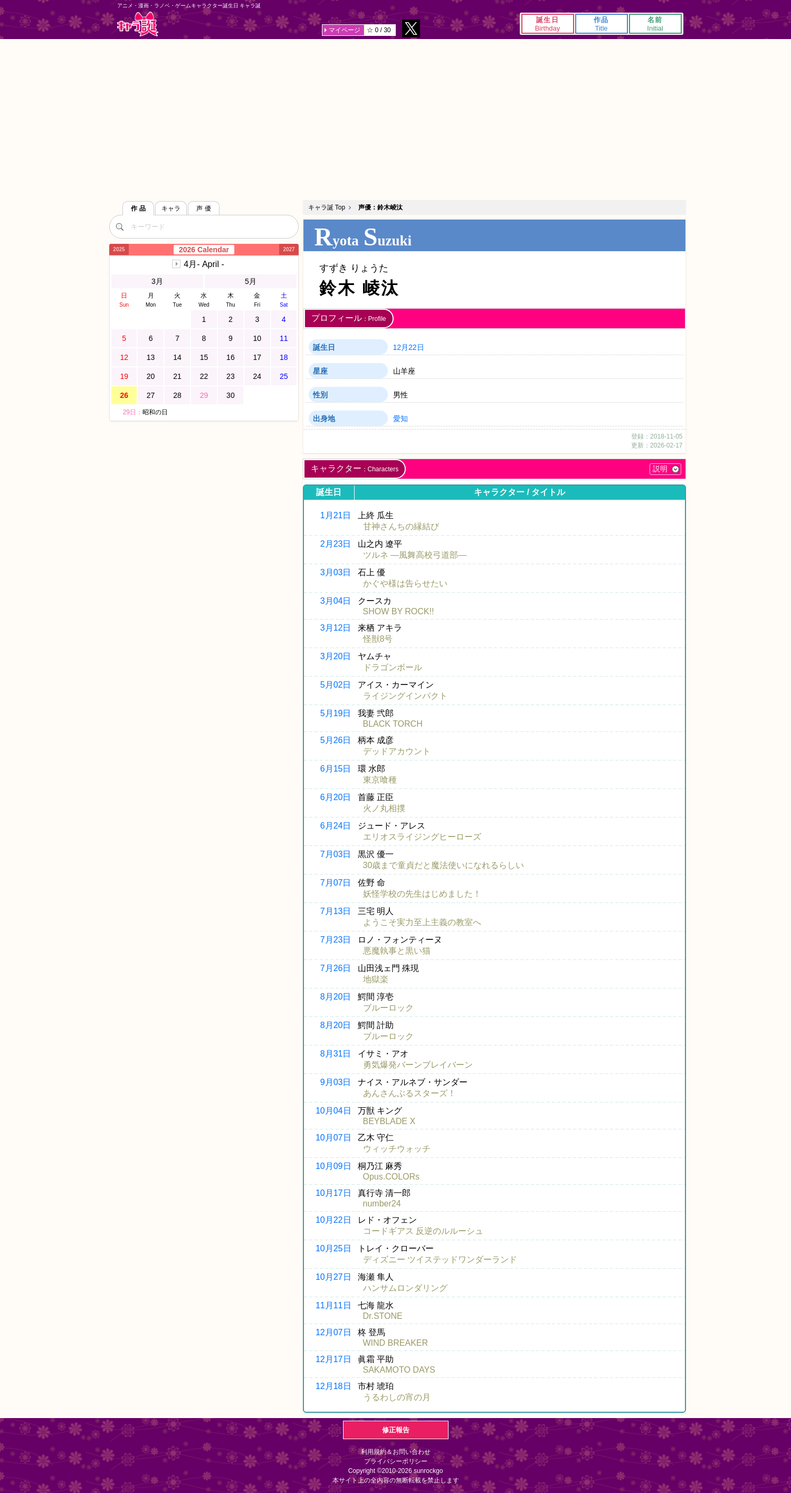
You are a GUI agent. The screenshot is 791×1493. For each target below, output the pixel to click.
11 (284, 338)
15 (204, 357)
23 (230, 376)
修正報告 (395, 1430)
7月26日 (335, 968)
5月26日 (335, 740)
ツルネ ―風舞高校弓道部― (414, 554)
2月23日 (335, 543)
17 (257, 357)
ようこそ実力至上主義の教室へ (422, 922)
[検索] (120, 226)
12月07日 (333, 1332)
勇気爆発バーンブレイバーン (418, 1064)
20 (151, 376)
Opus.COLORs (391, 1176)
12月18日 (333, 1386)
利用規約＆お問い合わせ (396, 1452)
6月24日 (335, 825)
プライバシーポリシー (395, 1461)
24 (257, 376)
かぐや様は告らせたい (405, 583)
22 (204, 376)
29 (204, 395)
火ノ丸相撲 (384, 808)
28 (177, 395)
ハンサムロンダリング (405, 1287)
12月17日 (333, 1359)
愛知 (400, 418)
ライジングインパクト (405, 695)
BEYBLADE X (389, 1121)
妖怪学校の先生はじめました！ (422, 893)
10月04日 (333, 1110)
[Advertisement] (395, 118)
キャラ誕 (137, 24)
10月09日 (333, 1166)
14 (177, 357)
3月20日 (335, 656)
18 (284, 357)
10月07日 (333, 1137)
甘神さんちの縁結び (401, 526)
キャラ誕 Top (327, 207)
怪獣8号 (378, 638)
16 (230, 357)
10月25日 (333, 1248)
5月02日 (335, 684)
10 (257, 338)
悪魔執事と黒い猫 (397, 950)
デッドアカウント (397, 751)
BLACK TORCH (393, 723)
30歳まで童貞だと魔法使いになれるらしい (444, 865)
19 (124, 376)
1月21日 (335, 515)
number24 (382, 1203)
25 (284, 376)
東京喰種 (380, 779)
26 (124, 395)
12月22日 (408, 347)
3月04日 (335, 600)
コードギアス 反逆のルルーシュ (423, 1230)
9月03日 (335, 1082)
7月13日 (335, 911)
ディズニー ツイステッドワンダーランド (440, 1259)
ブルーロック (388, 1007)
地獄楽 (375, 979)
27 (151, 395)
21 (177, 376)
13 (151, 357)
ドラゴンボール (392, 667)
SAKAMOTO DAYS (399, 1369)
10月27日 (333, 1276)
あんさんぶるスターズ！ (409, 1093)
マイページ (344, 30)
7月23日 (335, 939)
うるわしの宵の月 (397, 1397)
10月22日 (333, 1219)
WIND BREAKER (395, 1342)
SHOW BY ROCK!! (398, 611)
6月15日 (335, 768)
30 (230, 395)
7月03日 (335, 854)
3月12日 (335, 627)
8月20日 (335, 996)
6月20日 (335, 797)
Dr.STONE (383, 1315)
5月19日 (335, 713)
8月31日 (335, 1053)
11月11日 (333, 1305)
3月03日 (335, 572)
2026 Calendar (204, 249)
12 (124, 357)
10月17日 (333, 1192)
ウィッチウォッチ (397, 1148)
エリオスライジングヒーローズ (422, 836)
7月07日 (335, 882)
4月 (204, 264)
